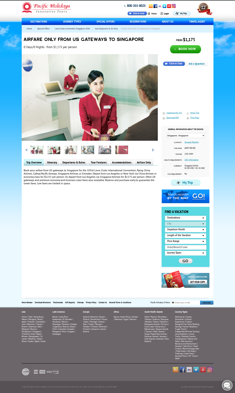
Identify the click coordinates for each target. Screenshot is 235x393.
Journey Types (72, 21)
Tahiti (146, 317)
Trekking (178, 354)
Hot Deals (191, 351)
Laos (23, 324)
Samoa (161, 332)
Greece (101, 322)
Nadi (155, 332)
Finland (94, 327)
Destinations (38, 21)
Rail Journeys (186, 341)
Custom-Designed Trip (183, 323)
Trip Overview (34, 162)
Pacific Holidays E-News (160, 302)
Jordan (30, 341)
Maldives (32, 339)
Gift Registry (70, 303)
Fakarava (163, 322)
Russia (101, 317)
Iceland (86, 317)
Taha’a (155, 322)
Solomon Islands (151, 336)
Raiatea (148, 322)
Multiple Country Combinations (185, 337)
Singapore (36, 332)
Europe (86, 312)
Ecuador (71, 329)
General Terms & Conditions (120, 303)
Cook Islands (149, 339)
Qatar (37, 341)
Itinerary (52, 162)
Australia (160, 339)
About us (167, 21)
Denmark (103, 327)
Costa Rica (63, 317)
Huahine (156, 319)
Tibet (30, 317)
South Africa (125, 317)
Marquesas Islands (151, 324)
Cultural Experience (183, 320)
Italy (85, 324)
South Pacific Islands (153, 312)
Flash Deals (181, 351)
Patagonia (56, 332)
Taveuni (148, 332)
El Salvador (67, 319)
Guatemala (56, 319)
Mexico (64, 322)
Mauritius (118, 319)
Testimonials (58, 303)
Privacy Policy (91, 303)
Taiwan (39, 324)
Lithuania (95, 329)
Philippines (26, 332)
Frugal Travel (180, 329)
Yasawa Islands (162, 329)
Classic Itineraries (183, 318)
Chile (54, 329)
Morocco (133, 319)
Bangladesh (34, 336)
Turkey (91, 324)
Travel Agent (197, 21)
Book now (187, 49)
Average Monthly (192, 142)
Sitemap (80, 303)
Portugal (93, 322)
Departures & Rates (74, 162)
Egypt (126, 319)
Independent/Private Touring (187, 332)
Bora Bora (162, 317)
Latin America (58, 312)
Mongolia (32, 319)
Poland (86, 319)
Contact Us (103, 303)
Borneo (33, 329)
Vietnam (31, 322)
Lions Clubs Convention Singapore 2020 (72, 29)
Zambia (135, 317)
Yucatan (73, 324)
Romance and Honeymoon (186, 344)
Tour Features (99, 162)
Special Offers (105, 21)
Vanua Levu (160, 327)
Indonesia (33, 327)
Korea (40, 319)
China (24, 317)
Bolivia (66, 327)
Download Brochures (43, 303)
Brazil (72, 327)
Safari (177, 358)
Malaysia (25, 329)
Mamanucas (149, 329)
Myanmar (31, 324)
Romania (94, 317)
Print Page (194, 118)
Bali (39, 327)
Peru (64, 332)
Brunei (24, 327)
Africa (116, 312)
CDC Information (191, 160)
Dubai (39, 339)
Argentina (57, 327)
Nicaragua (56, 324)
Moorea (154, 317)
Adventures (179, 317)
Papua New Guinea (158, 334)
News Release (27, 303)
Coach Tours (189, 354)
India (33, 334)
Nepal (38, 334)
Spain (86, 322)
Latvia (102, 329)
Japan (24, 322)
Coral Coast (149, 327)
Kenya (116, 317)
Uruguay (70, 332)
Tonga (146, 334)
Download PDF (172, 118)
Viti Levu (164, 324)
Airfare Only (144, 162)
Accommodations (121, 162)
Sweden (86, 327)
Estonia (86, 332)
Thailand (25, 334)
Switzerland (95, 319)
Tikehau (147, 319)
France (104, 319)
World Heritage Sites (190, 349)
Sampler (178, 346)
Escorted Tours (181, 356)
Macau (24, 319)
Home (29, 29)
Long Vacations (181, 334)
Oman (24, 341)
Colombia (62, 329)
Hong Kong (38, 317)
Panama (65, 324)
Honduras (56, 322)
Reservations (138, 21)
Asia (23, 312)
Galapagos (56, 334)
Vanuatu (163, 336)
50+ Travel (192, 356)
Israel (43, 341)
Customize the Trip (174, 113)
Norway (98, 324)
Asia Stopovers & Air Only (106, 29)
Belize (54, 317)
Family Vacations (190, 327)
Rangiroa (164, 319)
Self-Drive (187, 346)
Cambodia (40, 322)
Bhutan (25, 336)
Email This (194, 113)
